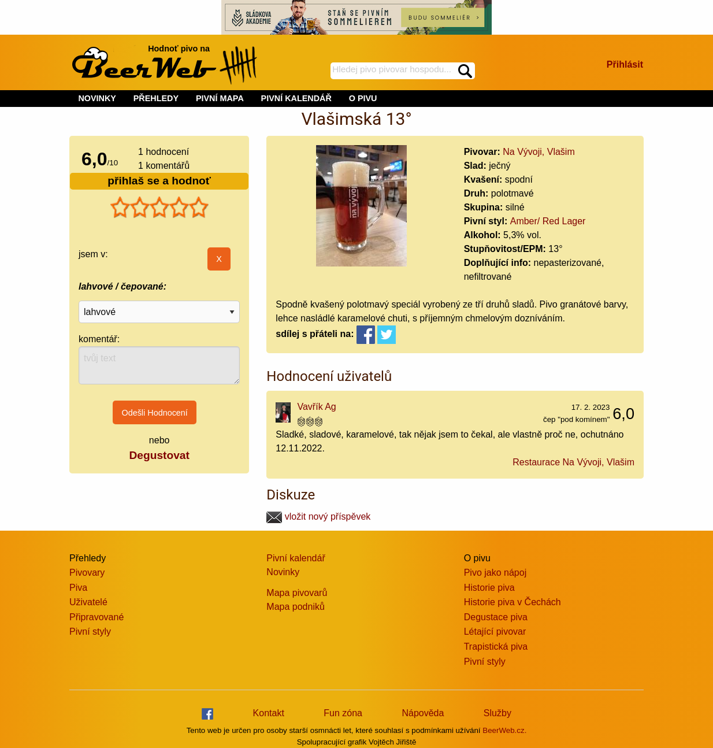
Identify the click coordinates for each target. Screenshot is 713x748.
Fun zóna (343, 713)
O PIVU (363, 98)
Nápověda (423, 713)
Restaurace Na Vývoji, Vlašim (573, 462)
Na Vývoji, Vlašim (538, 152)
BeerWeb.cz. (504, 730)
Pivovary (87, 572)
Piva (78, 588)
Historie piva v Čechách (512, 602)
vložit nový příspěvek (318, 516)
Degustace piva (496, 617)
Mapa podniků (295, 607)
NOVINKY (97, 98)
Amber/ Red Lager (548, 221)
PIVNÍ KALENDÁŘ (296, 98)
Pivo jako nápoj (495, 572)
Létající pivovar (495, 631)
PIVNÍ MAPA (220, 98)
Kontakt (268, 713)
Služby (497, 713)
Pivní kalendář (295, 558)
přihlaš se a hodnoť (159, 181)
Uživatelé (88, 602)
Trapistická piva (496, 646)
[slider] (159, 208)
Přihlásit (625, 64)
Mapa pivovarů (296, 593)
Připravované (96, 617)
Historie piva (489, 588)
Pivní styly (90, 631)
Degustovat (159, 455)
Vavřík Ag (316, 407)
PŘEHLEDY (156, 98)
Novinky (282, 572)
